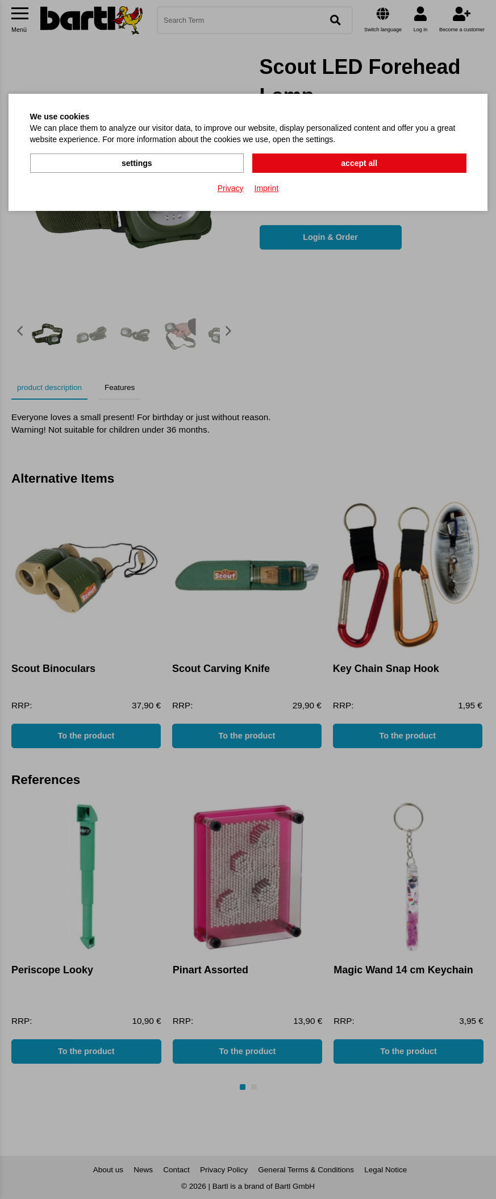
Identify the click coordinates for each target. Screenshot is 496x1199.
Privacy (231, 188)
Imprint (267, 188)
